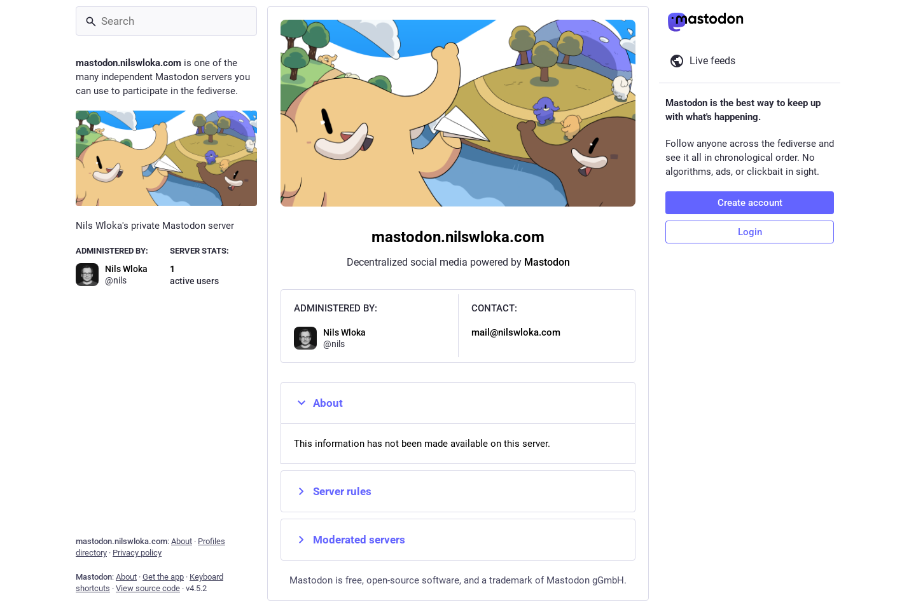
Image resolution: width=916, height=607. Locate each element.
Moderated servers (349, 539)
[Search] (166, 21)
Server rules (332, 491)
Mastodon (547, 262)
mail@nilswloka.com (515, 332)
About (318, 403)
